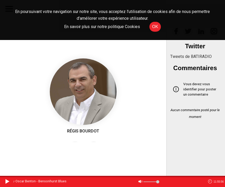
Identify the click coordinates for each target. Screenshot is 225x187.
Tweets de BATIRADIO (191, 56)
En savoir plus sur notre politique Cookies (102, 26)
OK (155, 26)
